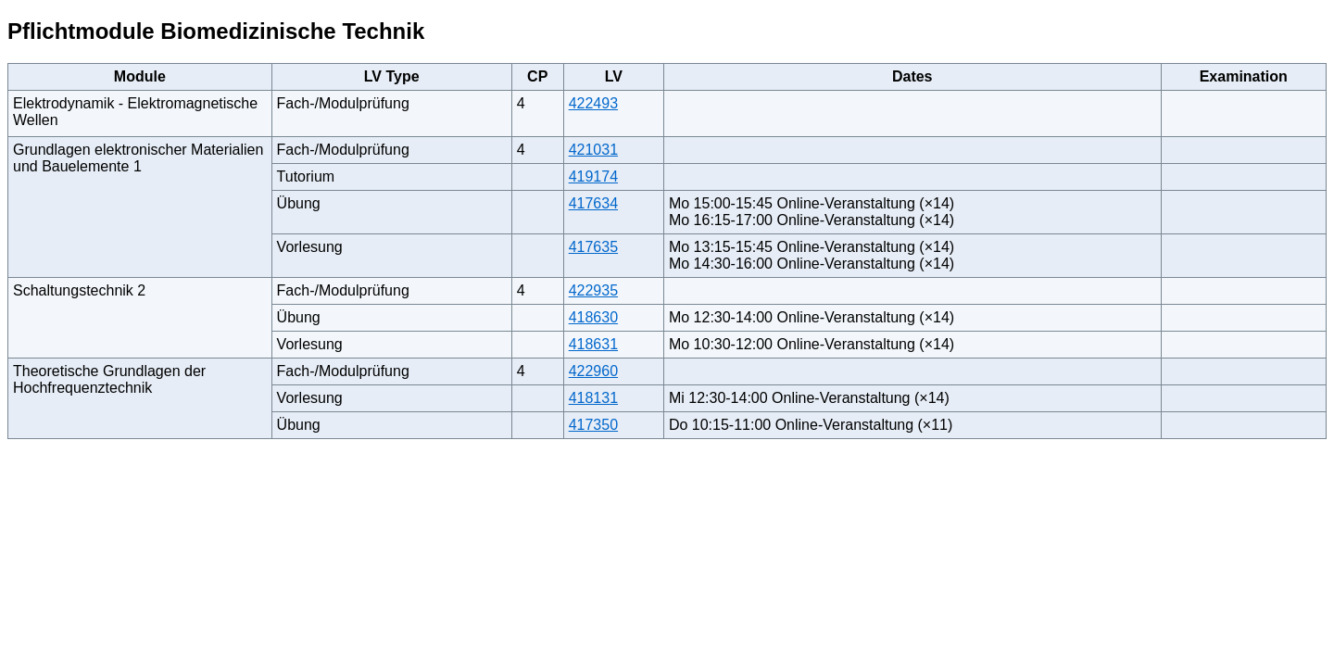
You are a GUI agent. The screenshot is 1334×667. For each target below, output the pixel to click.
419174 (593, 176)
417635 (593, 247)
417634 (593, 203)
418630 (593, 317)
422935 (593, 290)
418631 (593, 344)
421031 (593, 149)
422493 (593, 103)
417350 (593, 425)
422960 (593, 371)
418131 (593, 398)
